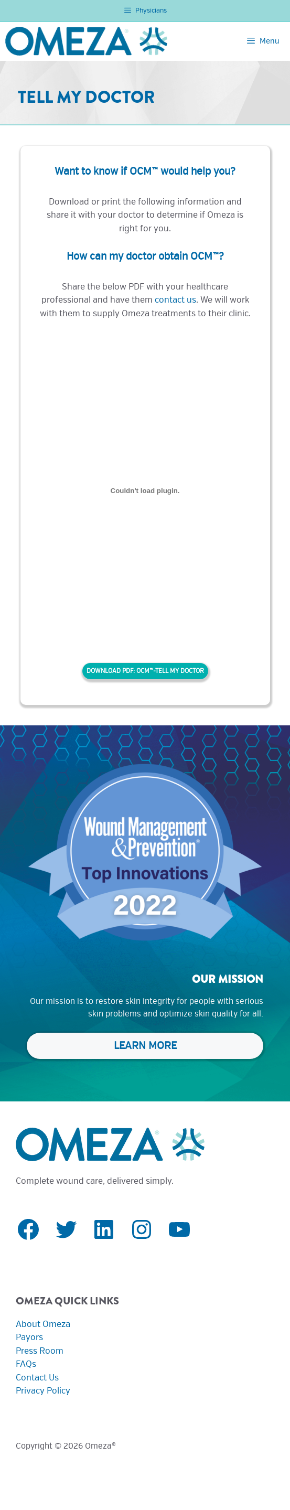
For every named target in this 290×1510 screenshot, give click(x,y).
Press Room (39, 1350)
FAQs (26, 1363)
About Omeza (43, 1324)
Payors (29, 1337)
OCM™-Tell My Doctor (170, 671)
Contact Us (37, 1377)
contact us (175, 299)
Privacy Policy (43, 1390)
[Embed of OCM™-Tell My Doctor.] (145, 491)
